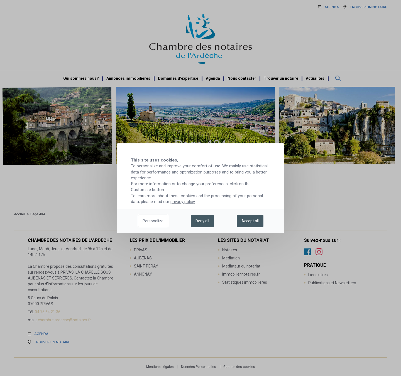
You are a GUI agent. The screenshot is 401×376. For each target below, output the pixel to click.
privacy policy (182, 201)
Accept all (250, 221)
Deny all (202, 221)
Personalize (153, 221)
